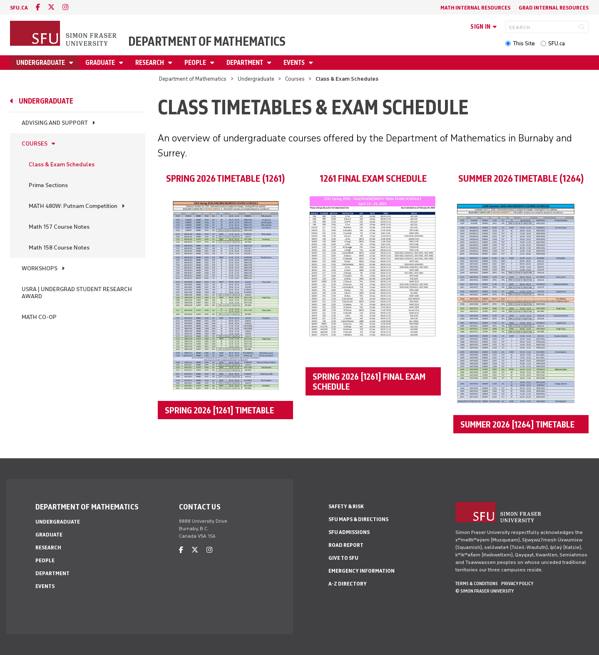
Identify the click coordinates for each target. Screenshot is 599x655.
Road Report (345, 545)
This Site (524, 43)
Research (150, 63)
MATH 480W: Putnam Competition (73, 206)
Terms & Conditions (476, 583)
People (195, 63)
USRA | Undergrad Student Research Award (77, 293)
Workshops (39, 268)
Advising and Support (55, 122)
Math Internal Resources (475, 7)
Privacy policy (517, 583)
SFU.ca (556, 43)
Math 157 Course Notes (59, 226)
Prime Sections (48, 185)
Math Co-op (39, 317)
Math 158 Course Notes (59, 247)
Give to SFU (343, 557)
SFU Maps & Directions (358, 519)
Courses (295, 79)
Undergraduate (41, 63)
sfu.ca (19, 7)
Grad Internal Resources (554, 7)
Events (294, 63)
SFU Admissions (349, 532)
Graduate (100, 63)
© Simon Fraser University (484, 591)
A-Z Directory (347, 583)
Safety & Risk (346, 506)
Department (245, 63)
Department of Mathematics (207, 41)
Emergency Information (361, 570)
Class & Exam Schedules (61, 164)
